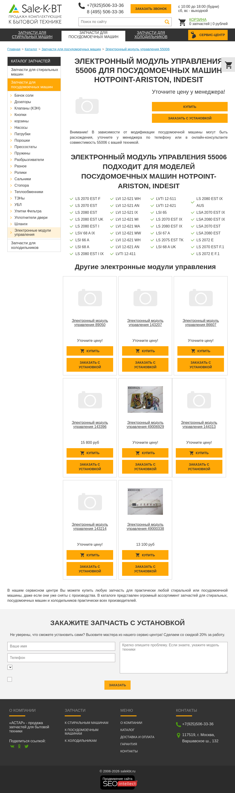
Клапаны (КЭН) (27, 108)
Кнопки (20, 115)
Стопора (21, 185)
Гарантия (128, 744)
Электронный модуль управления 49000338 (145, 527)
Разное (20, 166)
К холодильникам (81, 740)
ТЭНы (19, 198)
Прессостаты (25, 147)
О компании (131, 723)
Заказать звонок (151, 9)
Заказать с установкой (189, 118)
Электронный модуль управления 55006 (137, 49)
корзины (21, 121)
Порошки (22, 140)
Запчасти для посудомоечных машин (71, 49)
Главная (13, 49)
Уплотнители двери (31, 217)
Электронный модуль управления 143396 (90, 425)
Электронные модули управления (32, 232)
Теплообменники (28, 192)
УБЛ (18, 205)
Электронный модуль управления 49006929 (145, 425)
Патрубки (22, 134)
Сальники (22, 179)
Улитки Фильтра (28, 211)
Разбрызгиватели (29, 160)
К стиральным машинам (86, 723)
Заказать (117, 682)
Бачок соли (24, 95)
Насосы (21, 127)
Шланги (21, 224)
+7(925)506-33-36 (105, 5)
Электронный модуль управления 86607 (201, 323)
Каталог (31, 49)
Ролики (20, 172)
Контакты (129, 751)
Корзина (198, 20)
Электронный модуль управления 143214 (90, 527)
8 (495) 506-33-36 (105, 11)
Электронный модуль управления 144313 (199, 425)
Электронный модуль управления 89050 (90, 323)
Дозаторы (22, 102)
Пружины (22, 153)
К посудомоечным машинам (81, 731)
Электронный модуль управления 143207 (145, 323)
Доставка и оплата (137, 737)
